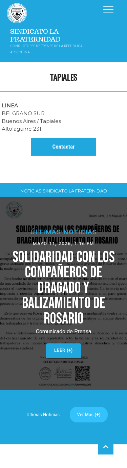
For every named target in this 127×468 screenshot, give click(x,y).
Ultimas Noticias (43, 415)
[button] (63, 293)
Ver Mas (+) (89, 415)
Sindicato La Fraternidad (35, 35)
